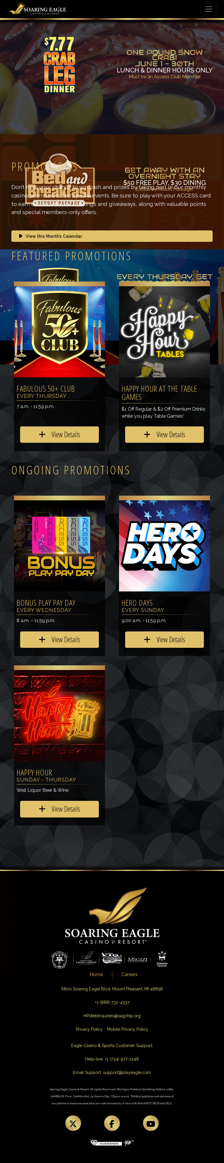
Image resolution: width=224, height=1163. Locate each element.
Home (96, 974)
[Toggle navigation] (209, 9)
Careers (129, 974)
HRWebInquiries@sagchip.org (112, 1015)
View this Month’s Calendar (50, 236)
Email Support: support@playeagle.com (112, 1072)
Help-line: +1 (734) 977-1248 (112, 1058)
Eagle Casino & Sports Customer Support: (112, 1045)
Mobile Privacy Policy (127, 1029)
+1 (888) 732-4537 (112, 1002)
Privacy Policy (89, 1029)
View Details (59, 434)
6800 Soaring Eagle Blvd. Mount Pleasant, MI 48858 (112, 988)
